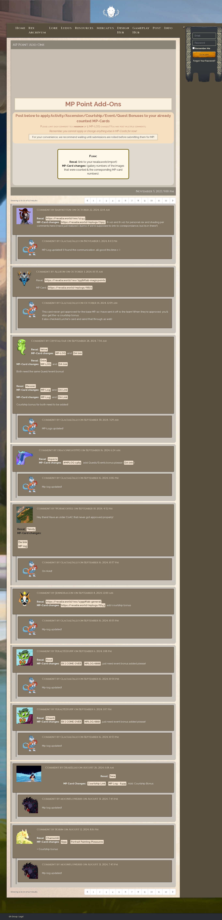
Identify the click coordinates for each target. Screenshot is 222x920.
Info (168, 28)
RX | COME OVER (71, 663)
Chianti (50, 718)
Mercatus (105, 28)
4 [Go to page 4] (112, 200)
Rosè (49, 659)
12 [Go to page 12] (166, 200)
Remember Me (201, 48)
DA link (78, 353)
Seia (112, 776)
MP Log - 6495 (117, 783)
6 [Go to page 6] (125, 200)
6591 (64, 841)
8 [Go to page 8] (138, 200)
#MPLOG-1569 (72, 462)
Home (20, 28)
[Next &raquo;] (173, 200)
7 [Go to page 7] (131, 200)
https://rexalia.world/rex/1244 (65, 218)
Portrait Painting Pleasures (87, 841)
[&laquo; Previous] (87, 200)
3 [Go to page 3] (106, 200)
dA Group (13, 916)
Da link (22, 542)
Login (204, 54)
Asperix (52, 459)
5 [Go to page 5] (118, 200)
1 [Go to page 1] (93, 200)
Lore (53, 28)
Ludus (66, 28)
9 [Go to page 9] (144, 200)
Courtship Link (96, 783)
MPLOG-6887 (92, 721)
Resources (84, 28)
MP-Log (45, 389)
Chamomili (52, 838)
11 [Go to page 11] (159, 200)
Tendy (31, 529)
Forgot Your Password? (204, 61)
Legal (21, 916)
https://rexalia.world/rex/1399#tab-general (73, 601)
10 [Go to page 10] (152, 200)
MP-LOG (60, 353)
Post (157, 28)
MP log (22, 546)
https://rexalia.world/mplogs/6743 (83, 605)
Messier (30, 386)
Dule (43, 360)
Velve (43, 349)
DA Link (62, 389)
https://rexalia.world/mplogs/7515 (83, 222)
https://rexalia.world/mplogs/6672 (70, 287)
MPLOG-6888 (92, 663)
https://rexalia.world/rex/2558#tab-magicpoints (75, 280)
